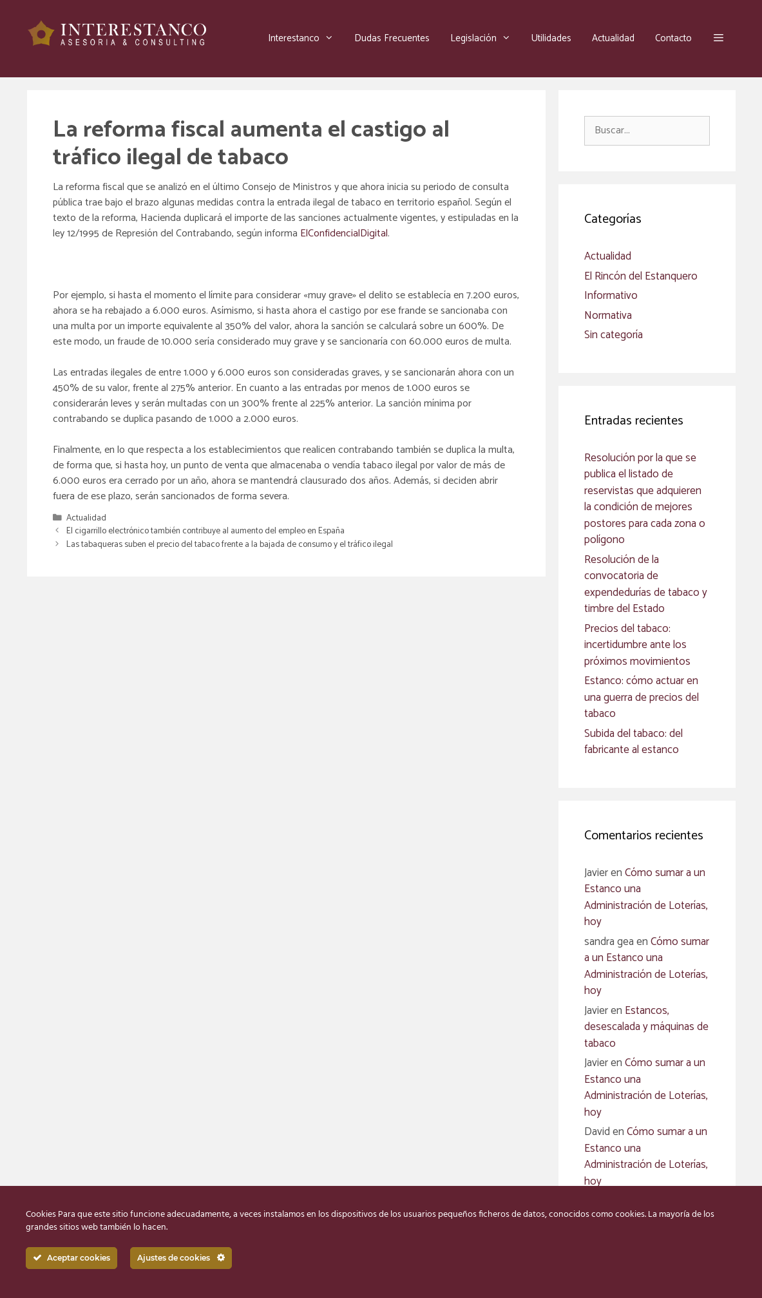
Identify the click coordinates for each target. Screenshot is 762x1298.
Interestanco (306, 38)
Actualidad (613, 38)
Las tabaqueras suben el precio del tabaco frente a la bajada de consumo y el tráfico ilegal (229, 544)
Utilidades (551, 38)
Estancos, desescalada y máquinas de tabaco (646, 1027)
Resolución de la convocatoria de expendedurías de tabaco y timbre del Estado (645, 584)
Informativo (611, 296)
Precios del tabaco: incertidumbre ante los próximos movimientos (637, 645)
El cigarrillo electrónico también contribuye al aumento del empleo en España (205, 531)
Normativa (608, 316)
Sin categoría (613, 335)
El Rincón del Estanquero (641, 276)
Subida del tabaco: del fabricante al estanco (633, 742)
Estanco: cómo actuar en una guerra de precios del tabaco (641, 697)
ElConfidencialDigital (344, 233)
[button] (718, 38)
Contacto (673, 38)
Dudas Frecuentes (392, 38)
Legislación (485, 38)
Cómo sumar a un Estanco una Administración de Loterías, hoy (646, 897)
